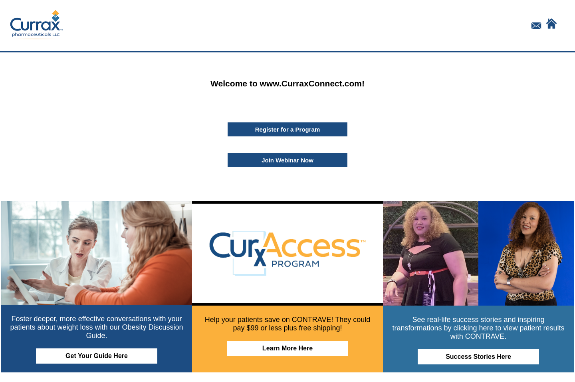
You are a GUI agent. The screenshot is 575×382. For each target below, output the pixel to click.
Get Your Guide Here (96, 355)
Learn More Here (287, 348)
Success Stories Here (478, 356)
